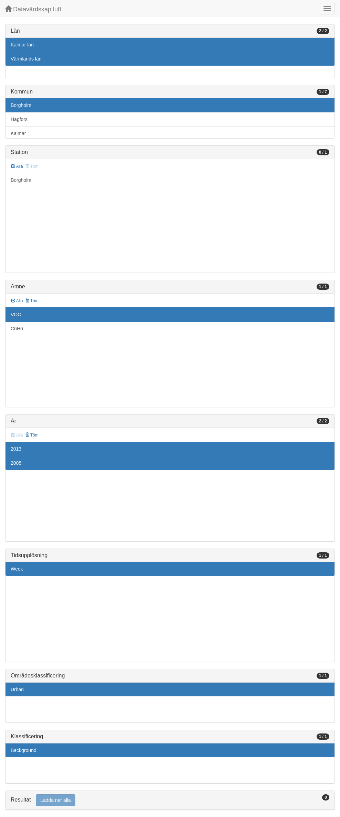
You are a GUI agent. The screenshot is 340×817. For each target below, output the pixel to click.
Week (17, 569)
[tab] (170, 800)
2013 (16, 449)
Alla (17, 166)
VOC (16, 314)
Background (23, 750)
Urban (17, 689)
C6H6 (17, 328)
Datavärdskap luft (33, 9)
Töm (32, 300)
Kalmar (18, 133)
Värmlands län (26, 59)
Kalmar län (22, 44)
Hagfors (19, 119)
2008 (16, 463)
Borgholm (21, 105)
